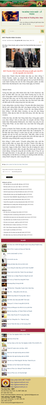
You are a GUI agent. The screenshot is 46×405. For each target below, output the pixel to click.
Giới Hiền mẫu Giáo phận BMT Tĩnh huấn (18, 299)
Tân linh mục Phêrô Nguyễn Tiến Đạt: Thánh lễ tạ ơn (21, 360)
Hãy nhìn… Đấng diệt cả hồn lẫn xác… (17, 291)
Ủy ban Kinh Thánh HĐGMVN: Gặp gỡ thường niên (15, 196)
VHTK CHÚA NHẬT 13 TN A (14, 253)
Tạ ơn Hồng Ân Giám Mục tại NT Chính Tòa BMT (20, 267)
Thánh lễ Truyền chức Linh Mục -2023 (17, 348)
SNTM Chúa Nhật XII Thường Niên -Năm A (18, 295)
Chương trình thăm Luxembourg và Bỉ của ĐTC (14, 214)
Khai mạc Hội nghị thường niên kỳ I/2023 (18, 352)
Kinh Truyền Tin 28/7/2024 (9, 207)
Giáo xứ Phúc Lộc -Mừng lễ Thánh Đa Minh (19, 368)
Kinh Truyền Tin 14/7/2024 (9, 229)
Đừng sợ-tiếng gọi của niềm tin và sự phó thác (19, 307)
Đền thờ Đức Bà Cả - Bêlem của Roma (12, 224)
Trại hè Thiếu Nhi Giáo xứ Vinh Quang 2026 (19, 324)
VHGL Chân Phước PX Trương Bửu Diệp (18, 315)
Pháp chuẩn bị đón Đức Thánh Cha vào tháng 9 (20, 272)
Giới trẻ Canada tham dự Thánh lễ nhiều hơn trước (15, 191)
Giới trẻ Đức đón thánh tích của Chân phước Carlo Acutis (17, 217)
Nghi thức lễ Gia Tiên (13, 338)
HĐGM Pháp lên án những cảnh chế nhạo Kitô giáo (15, 204)
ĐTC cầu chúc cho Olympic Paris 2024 (12, 212)
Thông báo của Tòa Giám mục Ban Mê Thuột (14, 232)
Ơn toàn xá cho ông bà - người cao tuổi (13, 222)
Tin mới (23, 240)
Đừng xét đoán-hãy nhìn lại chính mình (17, 264)
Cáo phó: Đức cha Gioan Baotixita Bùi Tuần (14, 199)
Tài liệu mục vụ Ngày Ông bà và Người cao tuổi (20, 276)
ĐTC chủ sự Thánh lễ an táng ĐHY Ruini (18, 279)
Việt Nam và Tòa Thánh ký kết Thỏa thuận (18, 364)
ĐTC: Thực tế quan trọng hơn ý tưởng (12, 227)
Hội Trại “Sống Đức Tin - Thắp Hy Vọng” (18, 319)
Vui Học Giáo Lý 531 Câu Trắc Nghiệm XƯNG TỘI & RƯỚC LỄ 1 (24, 343)
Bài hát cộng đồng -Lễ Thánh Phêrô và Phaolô (19, 311)
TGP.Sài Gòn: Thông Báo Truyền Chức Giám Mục (20, 288)
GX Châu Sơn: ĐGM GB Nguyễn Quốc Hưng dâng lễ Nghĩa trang (24, 244)
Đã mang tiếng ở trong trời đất (15, 283)
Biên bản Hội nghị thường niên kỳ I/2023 (18, 356)
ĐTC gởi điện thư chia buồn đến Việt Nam (13, 184)
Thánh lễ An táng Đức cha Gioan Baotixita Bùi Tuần (15, 202)
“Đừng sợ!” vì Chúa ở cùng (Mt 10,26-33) (18, 303)
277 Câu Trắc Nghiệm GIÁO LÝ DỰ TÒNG (18, 334)
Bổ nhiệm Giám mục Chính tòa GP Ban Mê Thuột (15, 234)
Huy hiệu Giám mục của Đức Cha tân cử (13, 219)
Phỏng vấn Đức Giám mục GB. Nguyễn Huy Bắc (15, 194)
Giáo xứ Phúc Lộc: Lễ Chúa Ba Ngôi (17, 372)
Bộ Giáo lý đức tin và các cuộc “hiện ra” (13, 186)
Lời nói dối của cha (12, 259)
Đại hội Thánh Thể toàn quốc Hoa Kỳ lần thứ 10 (14, 189)
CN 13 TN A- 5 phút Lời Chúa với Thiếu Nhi (18, 249)
